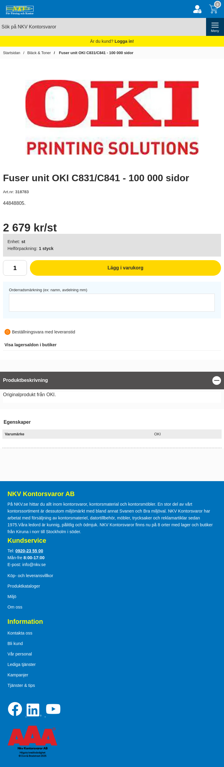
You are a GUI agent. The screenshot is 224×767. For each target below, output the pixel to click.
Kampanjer (17, 675)
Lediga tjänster (21, 664)
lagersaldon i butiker (30, 344)
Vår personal (19, 654)
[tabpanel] (112, 389)
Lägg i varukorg (87, 270)
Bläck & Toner (39, 53)
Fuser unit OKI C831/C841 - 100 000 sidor (95, 53)
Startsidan (11, 53)
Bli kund (15, 643)
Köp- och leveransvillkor (30, 575)
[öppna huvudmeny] (215, 27)
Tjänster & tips (21, 685)
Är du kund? (112, 41)
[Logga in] (197, 9)
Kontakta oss (19, 633)
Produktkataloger (23, 586)
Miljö (11, 596)
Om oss (14, 607)
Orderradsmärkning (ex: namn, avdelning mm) (48, 290)
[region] (112, 380)
